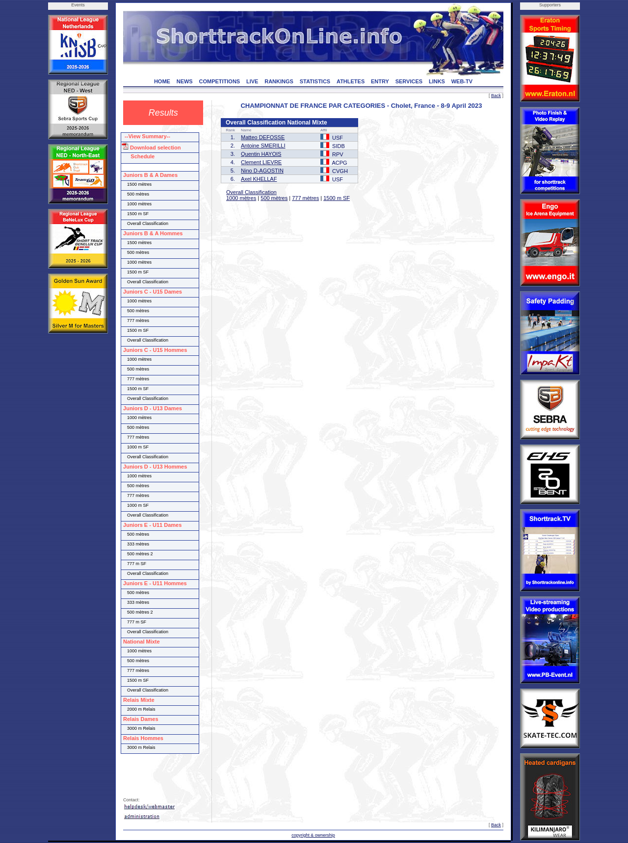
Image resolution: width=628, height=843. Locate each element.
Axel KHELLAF (259, 179)
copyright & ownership (313, 835)
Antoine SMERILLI (263, 146)
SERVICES (408, 81)
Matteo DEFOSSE (263, 137)
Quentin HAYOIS (261, 154)
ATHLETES (351, 81)
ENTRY (380, 81)
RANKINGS (278, 81)
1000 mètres (241, 198)
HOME (162, 81)
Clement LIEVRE (261, 162)
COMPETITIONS (219, 81)
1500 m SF (336, 198)
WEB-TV (461, 81)
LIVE (252, 81)
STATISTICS (315, 81)
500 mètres (274, 198)
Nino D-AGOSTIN (262, 171)
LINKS (437, 81)
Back (496, 95)
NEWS (185, 81)
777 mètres (305, 198)
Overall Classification (251, 192)
